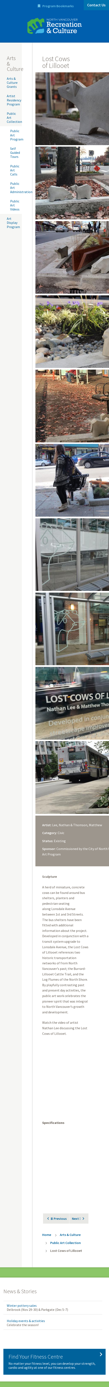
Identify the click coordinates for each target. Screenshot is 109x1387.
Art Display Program (13, 222)
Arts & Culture (70, 1235)
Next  (76, 1218)
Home (46, 1235)
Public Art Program (16, 135)
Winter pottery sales (22, 1305)
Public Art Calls (14, 170)
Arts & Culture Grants (12, 82)
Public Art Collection (14, 117)
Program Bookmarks (58, 6)
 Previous (59, 1218)
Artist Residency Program (14, 100)
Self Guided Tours (15, 152)
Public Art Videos (15, 205)
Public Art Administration (16, 187)
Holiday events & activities (26, 1321)
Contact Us (96, 5)
